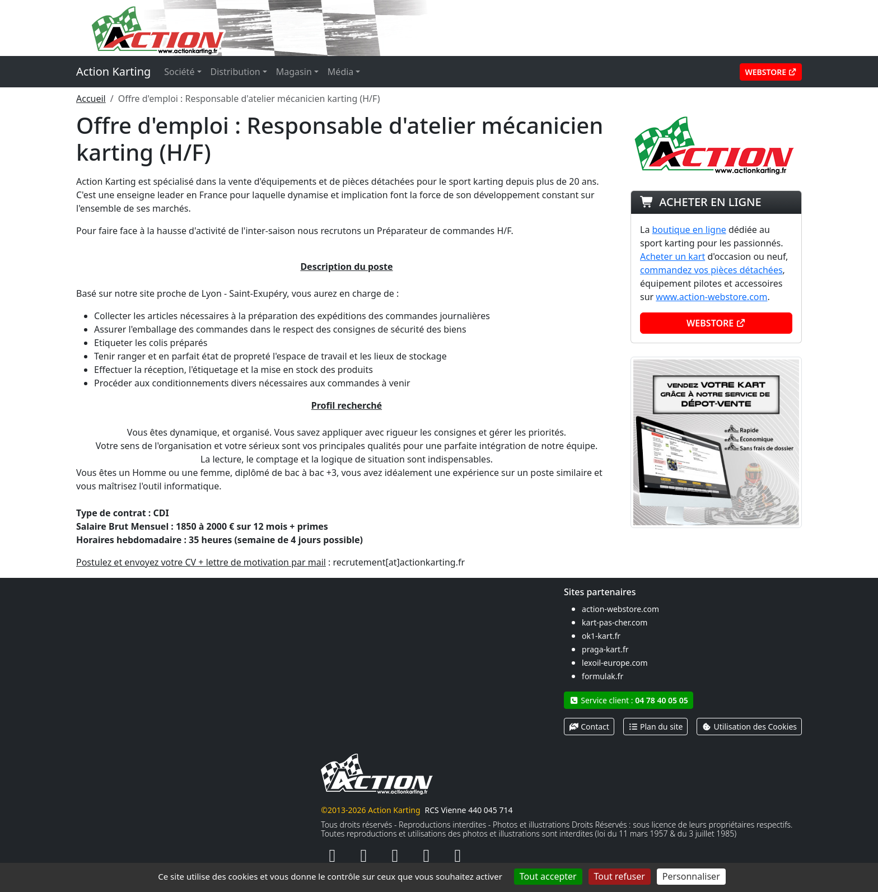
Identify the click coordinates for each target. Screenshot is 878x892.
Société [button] (179, 72)
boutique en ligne (689, 229)
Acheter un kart (672, 256)
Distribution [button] (235, 72)
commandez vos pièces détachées (711, 270)
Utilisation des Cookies (749, 726)
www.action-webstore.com (711, 297)
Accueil (91, 98)
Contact (589, 726)
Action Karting (113, 71)
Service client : (628, 700)
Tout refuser (619, 876)
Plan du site (655, 726)
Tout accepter (548, 876)
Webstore (771, 72)
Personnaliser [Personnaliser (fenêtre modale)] (691, 876)
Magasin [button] (294, 72)
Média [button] (340, 72)
